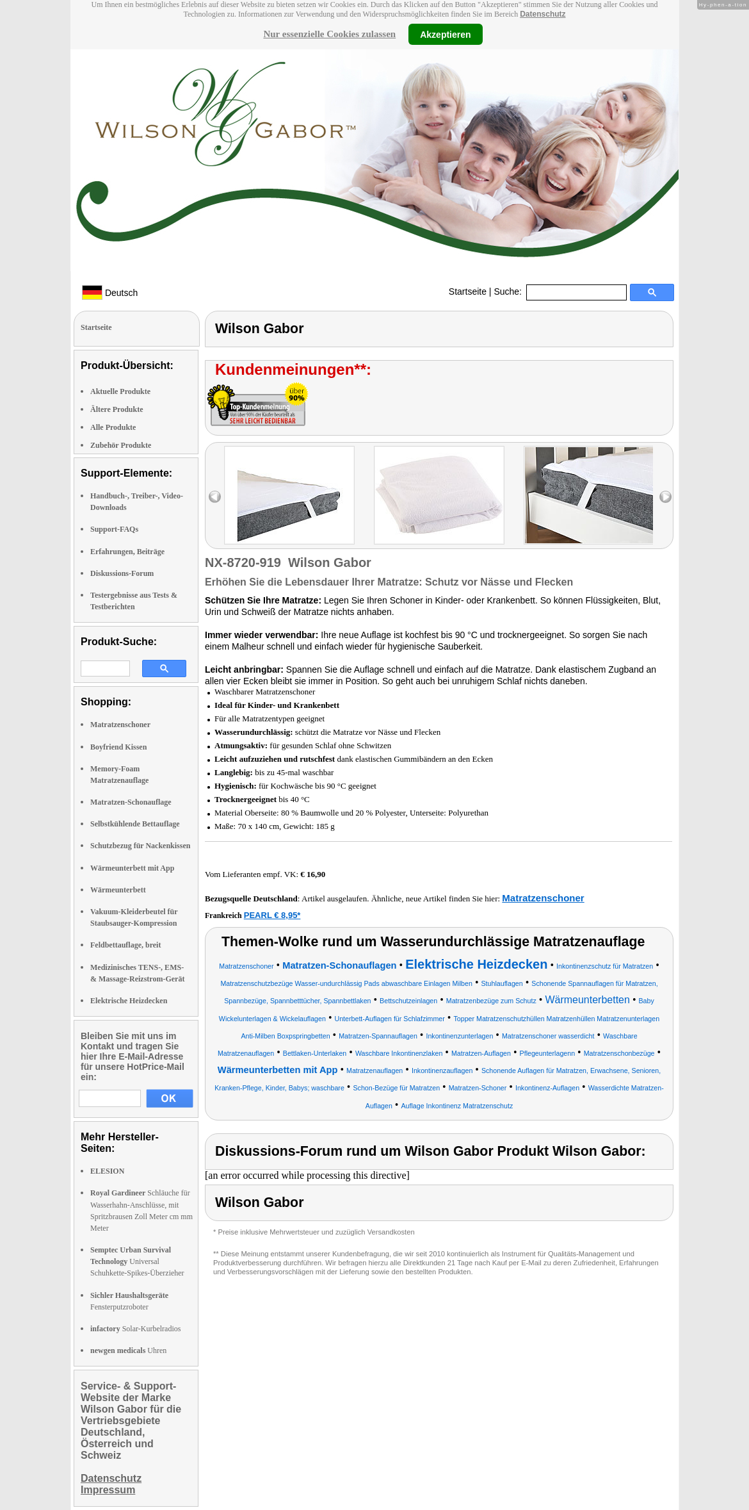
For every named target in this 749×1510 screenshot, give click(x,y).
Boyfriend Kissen (118, 747)
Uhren (128, 1350)
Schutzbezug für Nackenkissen (140, 845)
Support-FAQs (114, 529)
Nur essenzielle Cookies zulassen (329, 34)
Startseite (468, 291)
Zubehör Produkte (120, 445)
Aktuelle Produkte (120, 391)
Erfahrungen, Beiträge (127, 551)
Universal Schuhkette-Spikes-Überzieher (137, 1261)
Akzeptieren (445, 34)
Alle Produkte (113, 427)
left (215, 497)
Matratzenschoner (120, 724)
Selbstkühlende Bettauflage (135, 823)
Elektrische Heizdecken (128, 1000)
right (665, 497)
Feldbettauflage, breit (125, 944)
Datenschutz (542, 14)
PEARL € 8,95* (272, 915)
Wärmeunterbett (118, 889)
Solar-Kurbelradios (135, 1328)
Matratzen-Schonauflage (131, 802)
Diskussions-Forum (122, 573)
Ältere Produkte (116, 409)
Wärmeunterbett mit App (132, 868)
